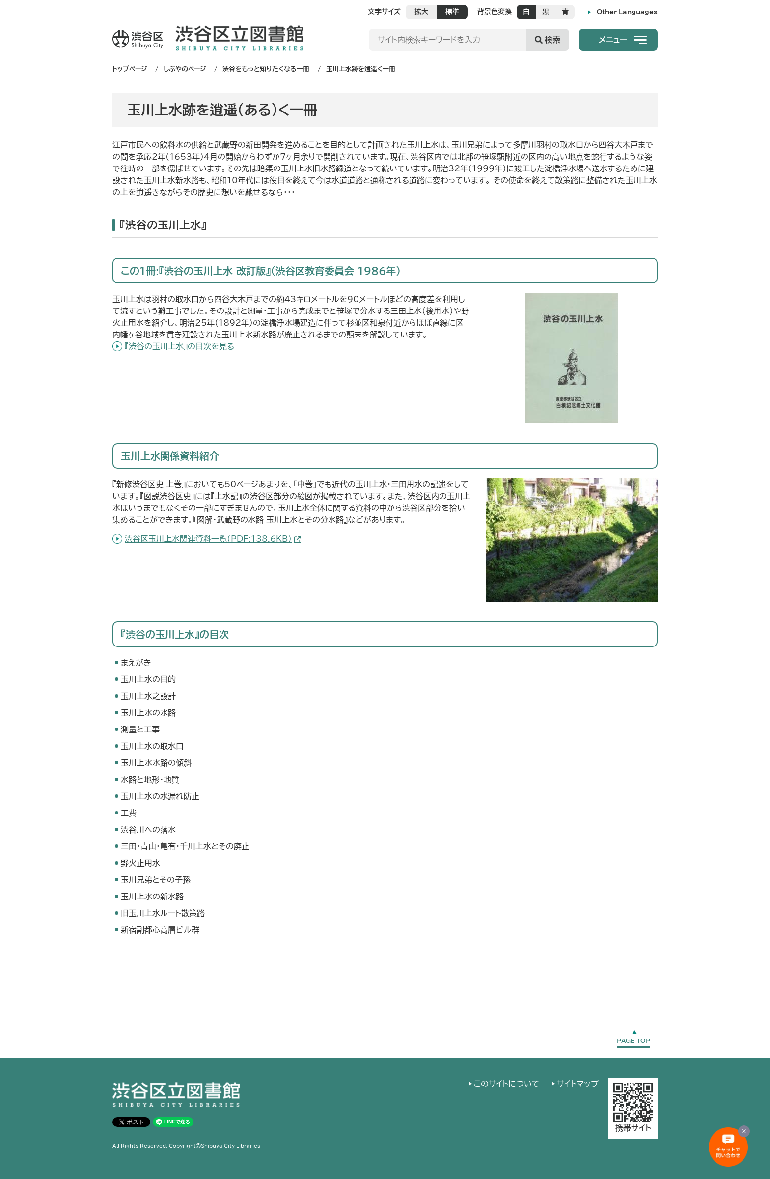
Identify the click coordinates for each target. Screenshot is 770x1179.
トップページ (129, 69)
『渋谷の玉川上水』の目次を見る (179, 346)
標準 (452, 11)
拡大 (421, 11)
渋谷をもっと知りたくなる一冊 (265, 69)
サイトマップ (578, 1084)
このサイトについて (507, 1084)
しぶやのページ (185, 69)
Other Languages (627, 12)
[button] (618, 40)
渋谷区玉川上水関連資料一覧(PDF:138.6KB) (208, 539)
